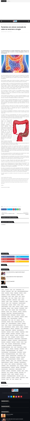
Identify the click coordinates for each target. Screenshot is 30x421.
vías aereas (3, 379)
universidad (8, 377)
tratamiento (22, 374)
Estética (26, 316)
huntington (17, 331)
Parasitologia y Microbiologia (10, 353)
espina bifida (17, 316)
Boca (12, 298)
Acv (23, 289)
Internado (3, 335)
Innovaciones (18, 333)
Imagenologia (22, 331)
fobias (6, 325)
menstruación (15, 340)
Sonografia (19, 370)
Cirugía (11, 301)
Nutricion (3, 348)
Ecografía (13, 309)
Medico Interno (4, 340)
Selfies (8, 365)
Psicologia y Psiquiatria (11, 358)
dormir (3, 309)
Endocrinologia (9, 313)
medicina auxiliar (4, 338)
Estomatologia (4, 318)
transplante (17, 374)
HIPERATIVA (14, 330)
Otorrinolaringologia (5, 352)
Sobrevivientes (13, 370)
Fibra (7, 323)
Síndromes (13, 367)
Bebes (6, 298)
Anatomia (8, 294)
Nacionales (10, 343)
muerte (22, 342)
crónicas (18, 304)
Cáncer (23, 298)
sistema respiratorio (19, 369)
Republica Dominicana (5, 362)
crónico (22, 304)
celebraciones (14, 299)
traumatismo (4, 375)
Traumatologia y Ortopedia (11, 375)
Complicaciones (15, 303)
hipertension (4, 331)
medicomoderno (4, 31)
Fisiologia (19, 323)
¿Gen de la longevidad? (10, 281)
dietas (12, 308)
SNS (24, 369)
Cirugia (7, 206)
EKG (11, 311)
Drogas (6, 309)
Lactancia (16, 335)
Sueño (23, 370)
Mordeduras (8, 342)
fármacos (8, 321)
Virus (13, 379)
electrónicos (15, 311)
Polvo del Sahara (12, 357)
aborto (3, 289)
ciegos (19, 299)
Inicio (2, 24)
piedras (3, 357)
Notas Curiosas (19, 347)
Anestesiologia (13, 294)
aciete (11, 289)
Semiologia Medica (13, 365)
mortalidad (13, 342)
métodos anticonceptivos (22, 340)
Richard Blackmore (23, 362)
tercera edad (21, 372)
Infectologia (7, 333)
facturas (22, 320)
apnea (22, 294)
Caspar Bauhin (9, 299)
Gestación (21, 326)
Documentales (22, 308)
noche (15, 347)
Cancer (4, 206)
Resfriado (11, 362)
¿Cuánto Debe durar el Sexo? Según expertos (14, 276)
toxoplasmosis (4, 374)
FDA (23, 321)
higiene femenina (8, 330)
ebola (10, 309)
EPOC (12, 316)
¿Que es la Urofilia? (9, 414)
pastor (24, 353)
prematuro (18, 357)
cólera (7, 303)
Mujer (25, 342)
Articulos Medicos (4, 296)
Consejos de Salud (4, 304)
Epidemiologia (4, 316)
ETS (14, 320)
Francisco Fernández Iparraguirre (18, 325)
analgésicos (3, 294)
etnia (12, 320)
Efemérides (3, 311)
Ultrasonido (3, 377)
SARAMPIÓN (3, 365)
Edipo (17, 309)
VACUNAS (17, 377)
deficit (10, 306)
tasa (8, 372)
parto (17, 353)
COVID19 (14, 304)
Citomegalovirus (21, 301)
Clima (26, 301)
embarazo (19, 311)
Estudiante (20, 318)
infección (3, 333)
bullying (16, 298)
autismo (3, 298)
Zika (20, 379)
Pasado (20, 353)
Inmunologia (13, 333)
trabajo (12, 374)
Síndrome (26, 365)
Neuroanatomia (9, 345)
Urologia (13, 377)
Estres (8, 318)
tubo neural (18, 375)
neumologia (3, 345)
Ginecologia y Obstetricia (5, 328)
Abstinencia (7, 289)
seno (18, 365)
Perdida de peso (20, 355)
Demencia (17, 306)
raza (15, 360)
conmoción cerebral (22, 303)
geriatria (17, 326)
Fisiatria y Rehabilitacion (12, 323)
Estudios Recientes (14, 206)
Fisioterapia (24, 323)
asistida (16, 296)
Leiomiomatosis (21, 335)
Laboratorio (12, 335)
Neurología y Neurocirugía (6, 347)
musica (3, 343)
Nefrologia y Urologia (16, 343)
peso (25, 355)
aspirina (23, 296)
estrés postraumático (14, 318)
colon (10, 206)
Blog (9, 298)
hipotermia (8, 331)
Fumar (3, 326)
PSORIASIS (18, 358)
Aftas (12, 291)
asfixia (13, 296)
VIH (10, 379)
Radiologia (8, 360)
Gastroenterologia (8, 326)
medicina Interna (10, 338)
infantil (27, 331)
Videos (7, 379)
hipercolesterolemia (20, 330)
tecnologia (11, 372)
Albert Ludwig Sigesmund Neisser (23, 291)
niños (12, 347)
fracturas (9, 325)
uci (25, 375)
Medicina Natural (17, 338)
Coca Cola (3, 303)
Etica (9, 320)
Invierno (7, 335)
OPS (17, 350)
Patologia (3, 355)
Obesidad (11, 348)
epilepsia (8, 316)
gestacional (26, 326)
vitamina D (16, 379)
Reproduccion (25, 360)
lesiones (27, 335)
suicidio (26, 370)
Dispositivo (16, 308)
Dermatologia (4, 308)
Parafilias (3, 353)
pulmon (22, 358)
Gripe (21, 328)
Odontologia (16, 348)
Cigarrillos (3, 301)
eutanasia (18, 320)
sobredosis (3, 370)
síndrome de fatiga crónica (6, 367)
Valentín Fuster (22, 377)
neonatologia (23, 343)
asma (20, 296)
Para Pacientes (19, 352)
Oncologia (4, 24)
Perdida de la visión (13, 355)
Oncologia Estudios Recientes (10, 350)
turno (22, 375)
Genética (13, 326)
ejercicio (7, 311)
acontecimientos (18, 289)
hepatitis (3, 330)
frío (24, 325)
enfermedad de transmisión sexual (18, 313)
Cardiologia (3, 299)
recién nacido (19, 360)
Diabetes (8, 308)
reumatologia (16, 362)
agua (15, 291)
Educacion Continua (22, 309)
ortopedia (20, 350)
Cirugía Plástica (15, 301)
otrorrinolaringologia (12, 352)
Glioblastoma (17, 328)
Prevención (23, 357)
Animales (18, 294)
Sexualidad (21, 365)
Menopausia (9, 340)
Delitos (14, 306)
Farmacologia (4, 321)
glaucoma (12, 328)
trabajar (9, 374)
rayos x (12, 360)
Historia (13, 331)
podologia (7, 357)
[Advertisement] (15, 11)
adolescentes (8, 291)
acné (14, 289)
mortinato (18, 342)
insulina (22, 333)
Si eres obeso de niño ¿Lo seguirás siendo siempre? (15, 272)
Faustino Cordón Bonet (18, 321)
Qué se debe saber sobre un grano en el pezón (14, 418)
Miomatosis (3, 342)
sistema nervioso (11, 369)
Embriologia (3, 313)
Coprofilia (10, 304)
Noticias (25, 347)
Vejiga (27, 377)
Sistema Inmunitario (5, 369)
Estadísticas (22, 316)
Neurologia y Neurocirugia (17, 345)
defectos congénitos (5, 306)
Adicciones (3, 291)
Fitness (3, 325)
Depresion (26, 306)
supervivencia (4, 372)
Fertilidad (3, 323)
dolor (26, 308)
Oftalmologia (22, 348)
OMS (26, 348)
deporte (22, 306)
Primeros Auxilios (4, 358)
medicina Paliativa (24, 338)
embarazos (24, 311)
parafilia (24, 352)
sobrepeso (8, 370)
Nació (6, 343)
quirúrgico (3, 360)
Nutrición (7, 348)
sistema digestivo (23, 367)
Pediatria (7, 355)
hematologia (26, 328)
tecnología (16, 372)
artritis (9, 296)
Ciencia (23, 299)
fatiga (12, 321)
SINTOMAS (17, 367)
